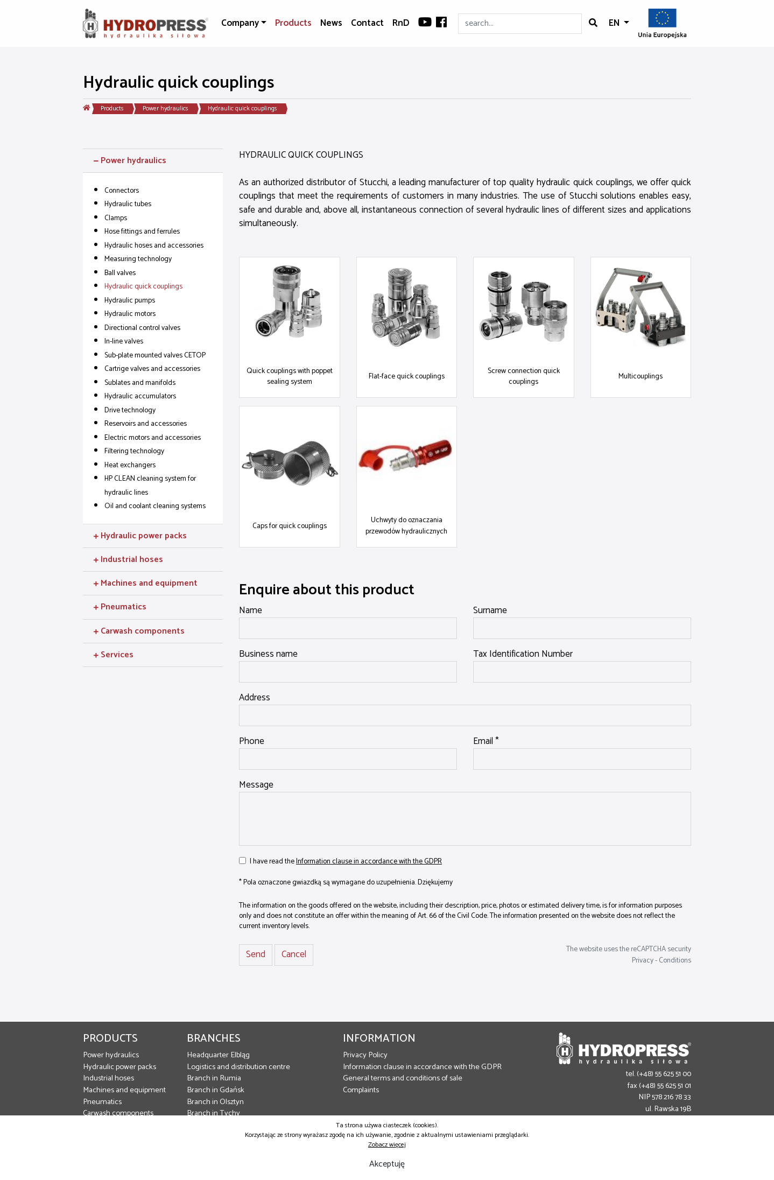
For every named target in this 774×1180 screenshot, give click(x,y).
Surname (490, 611)
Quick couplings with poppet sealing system (290, 376)
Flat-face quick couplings (407, 376)
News (331, 23)
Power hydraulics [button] (130, 160)
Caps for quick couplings (289, 526)
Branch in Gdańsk (215, 1090)
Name (250, 611)
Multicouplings (640, 376)
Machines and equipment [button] (146, 583)
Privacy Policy (365, 1055)
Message (256, 785)
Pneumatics (102, 1101)
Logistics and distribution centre (238, 1066)
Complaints (361, 1090)
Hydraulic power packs (119, 1066)
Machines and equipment (124, 1090)
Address (254, 698)
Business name (268, 655)
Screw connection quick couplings (524, 376)
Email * (486, 742)
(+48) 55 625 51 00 (664, 1073)
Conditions (675, 960)
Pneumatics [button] (120, 607)
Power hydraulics (165, 108)
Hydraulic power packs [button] (140, 536)
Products (293, 23)
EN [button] (615, 23)
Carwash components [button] (139, 631)
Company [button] (240, 23)
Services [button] (113, 655)
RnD (401, 23)
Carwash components (118, 1113)
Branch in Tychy (213, 1113)
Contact (367, 23)
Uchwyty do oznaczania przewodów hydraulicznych (406, 525)
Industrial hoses (108, 1078)
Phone (251, 742)
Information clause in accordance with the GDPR (369, 861)
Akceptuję (387, 1164)
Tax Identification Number (523, 655)
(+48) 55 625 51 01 (665, 1085)
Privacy (642, 960)
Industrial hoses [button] (128, 559)
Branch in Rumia (214, 1078)
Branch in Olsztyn (215, 1101)
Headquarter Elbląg (218, 1055)
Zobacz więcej (387, 1145)
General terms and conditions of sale (402, 1078)
